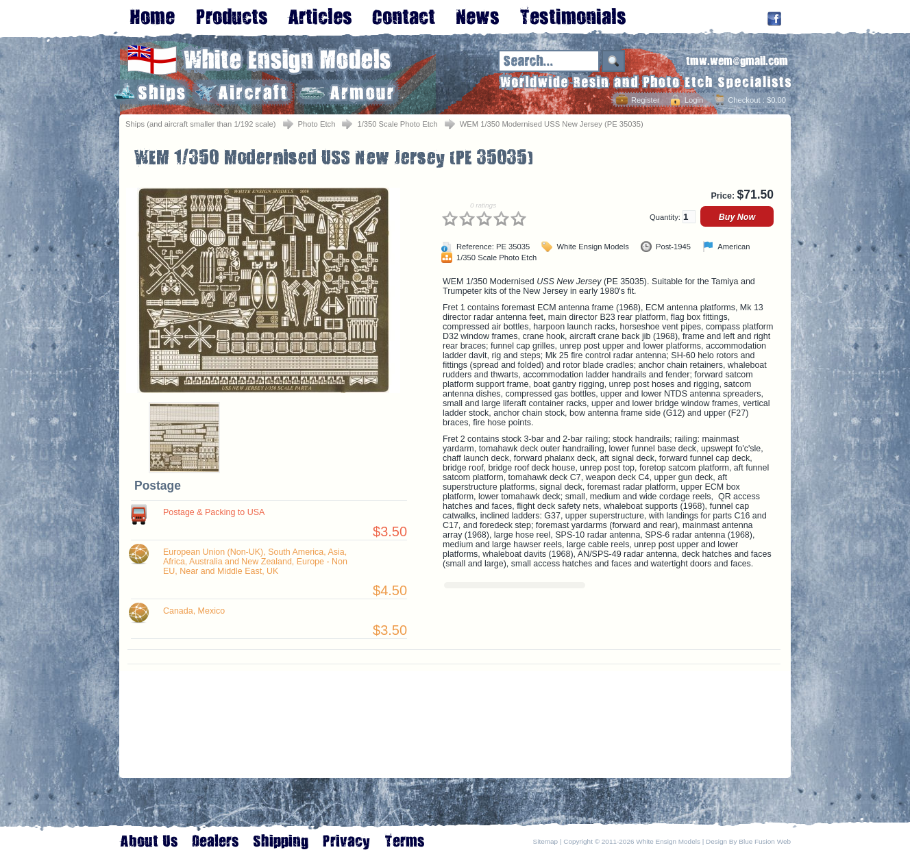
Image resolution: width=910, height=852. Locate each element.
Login (694, 100)
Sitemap (545, 841)
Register (645, 100)
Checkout (744, 100)
